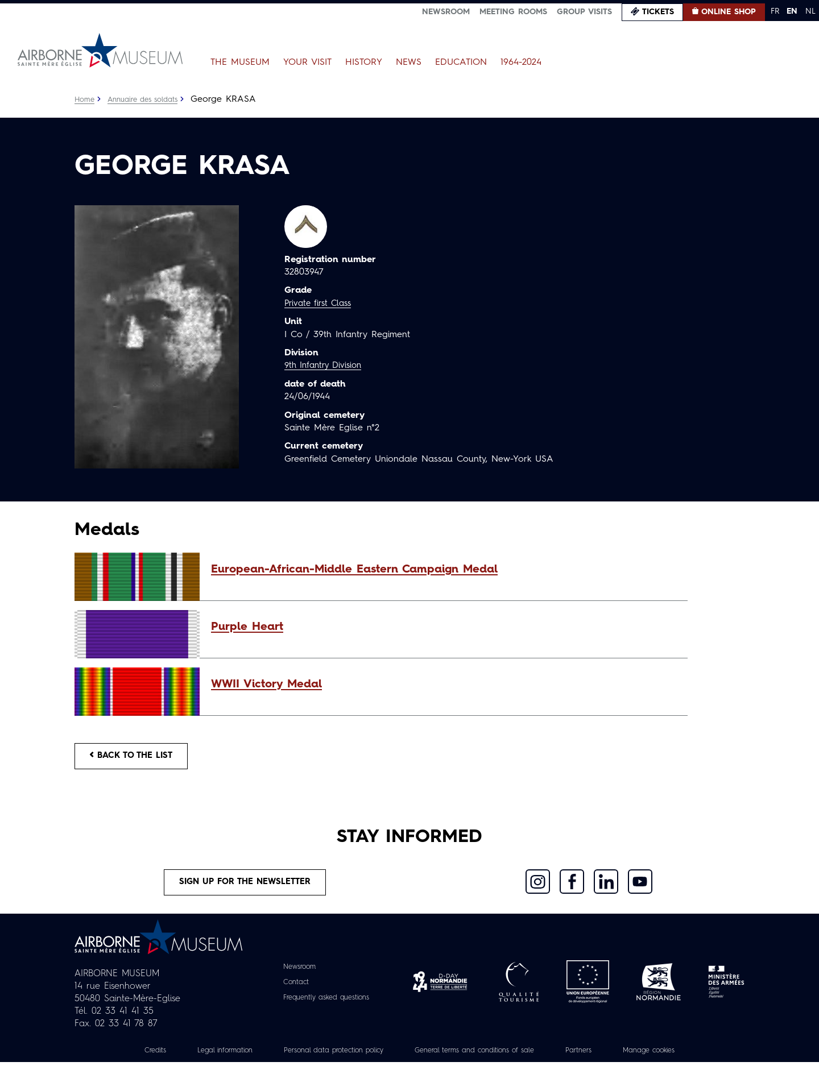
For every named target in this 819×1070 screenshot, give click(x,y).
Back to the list (137, 757)
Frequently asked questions (326, 1005)
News (408, 62)
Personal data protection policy (323, 1058)
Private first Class (321, 303)
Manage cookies (674, 1058)
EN (792, 11)
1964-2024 (520, 62)
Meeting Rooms (513, 12)
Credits (127, 1058)
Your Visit (307, 62)
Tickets (658, 12)
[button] (444, 570)
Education (461, 62)
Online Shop (728, 12)
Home (85, 99)
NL (810, 11)
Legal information (202, 1058)
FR (775, 11)
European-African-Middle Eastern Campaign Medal (354, 569)
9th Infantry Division (326, 365)
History (363, 62)
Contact (290, 990)
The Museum (240, 62)
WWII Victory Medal (266, 684)
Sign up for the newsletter (245, 888)
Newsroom (446, 12)
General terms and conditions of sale (481, 1058)
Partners (597, 1058)
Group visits (584, 12)
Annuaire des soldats (148, 99)
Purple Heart (247, 627)
